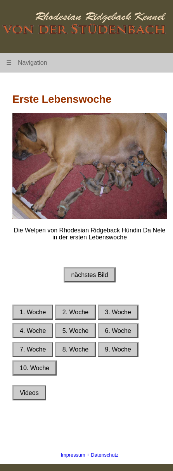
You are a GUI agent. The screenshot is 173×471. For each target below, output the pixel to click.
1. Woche (33, 312)
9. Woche (118, 349)
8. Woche (75, 349)
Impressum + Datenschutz (89, 455)
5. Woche (75, 330)
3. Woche (118, 312)
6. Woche (118, 330)
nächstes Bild (89, 275)
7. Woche (33, 349)
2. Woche (75, 312)
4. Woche (33, 330)
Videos (29, 393)
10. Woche (34, 368)
